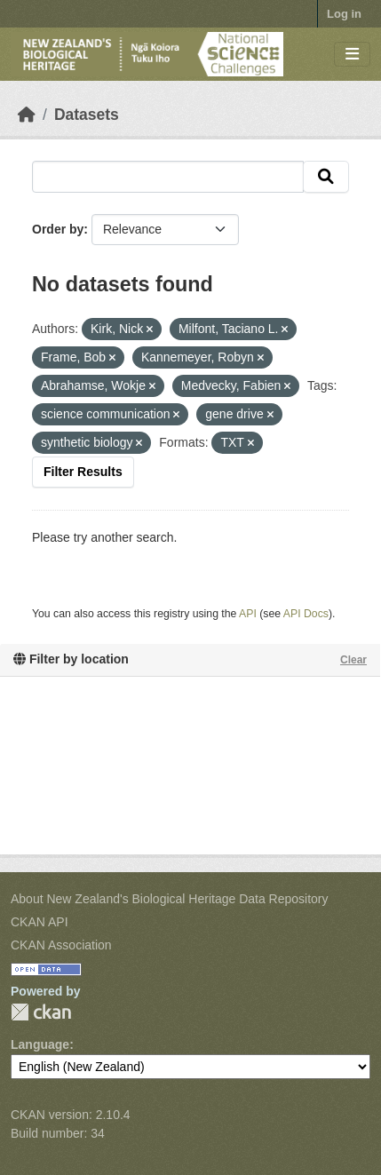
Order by (57, 229)
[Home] (27, 114)
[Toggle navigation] (352, 54)
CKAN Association (61, 945)
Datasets (86, 114)
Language (40, 1044)
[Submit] (326, 177)
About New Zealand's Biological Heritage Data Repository (170, 899)
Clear (353, 660)
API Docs (306, 613)
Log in (344, 13)
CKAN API (39, 922)
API (248, 613)
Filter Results (83, 471)
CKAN (41, 1012)
